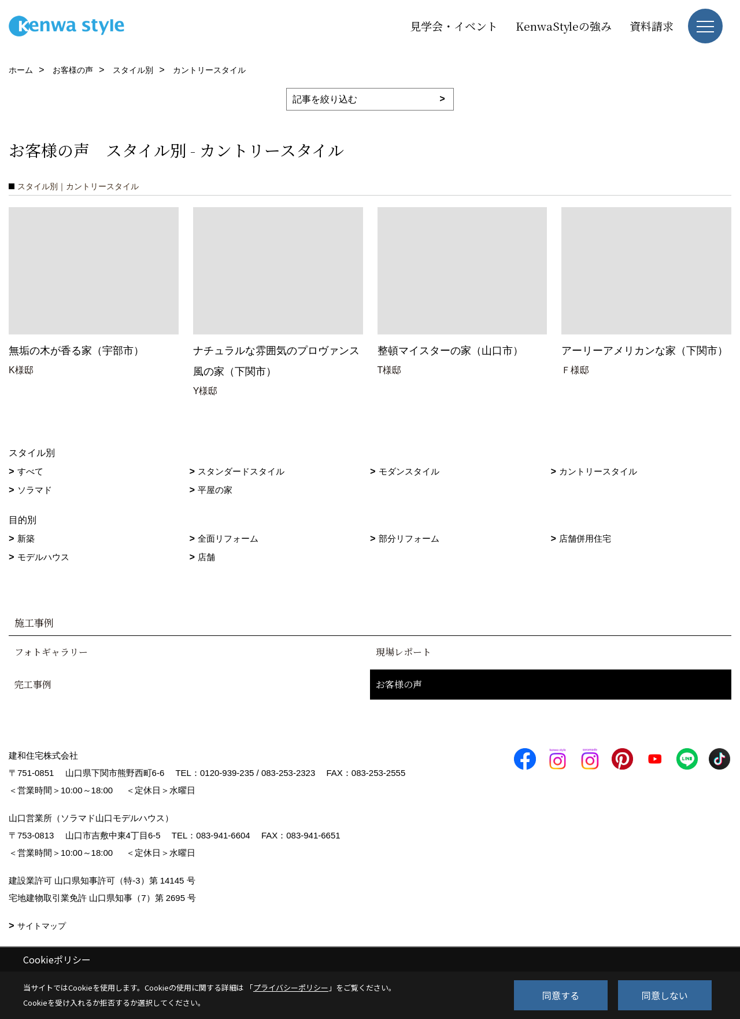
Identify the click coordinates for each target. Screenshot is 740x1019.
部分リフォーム (409, 538)
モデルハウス (43, 557)
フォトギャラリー (51, 652)
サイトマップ (41, 925)
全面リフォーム (228, 538)
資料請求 (652, 26)
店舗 (206, 557)
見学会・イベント (454, 26)
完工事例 (32, 684)
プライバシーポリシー (290, 987)
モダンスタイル (409, 471)
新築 (26, 538)
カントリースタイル (598, 471)
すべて (30, 471)
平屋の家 (215, 490)
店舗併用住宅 (585, 538)
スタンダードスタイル (241, 471)
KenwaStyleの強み (564, 26)
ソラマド (34, 490)
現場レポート (403, 652)
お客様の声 (399, 684)
